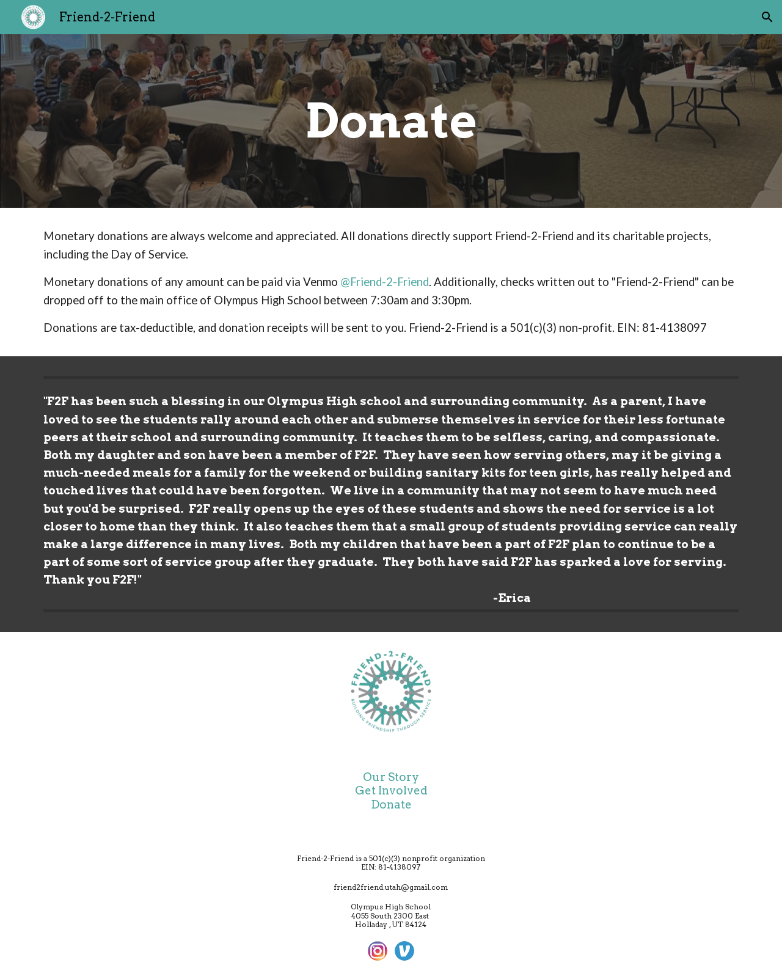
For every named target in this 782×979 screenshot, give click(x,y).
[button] (767, 17)
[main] (391, 121)
